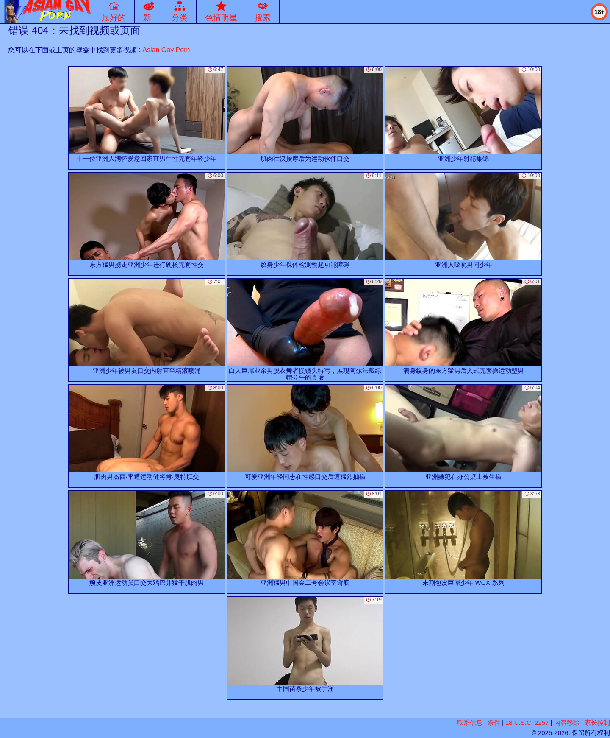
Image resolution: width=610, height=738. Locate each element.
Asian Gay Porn (166, 49)
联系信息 (469, 722)
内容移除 (567, 722)
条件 (494, 722)
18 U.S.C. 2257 (527, 722)
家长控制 (597, 722)
